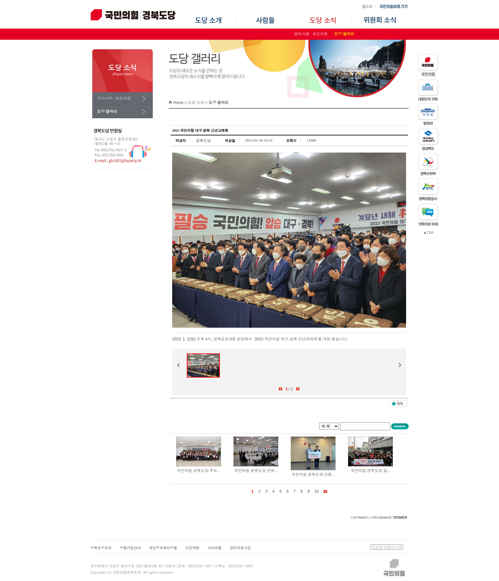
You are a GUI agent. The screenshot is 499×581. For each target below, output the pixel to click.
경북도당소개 (100, 548)
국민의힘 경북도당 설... (370, 470)
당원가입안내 (130, 548)
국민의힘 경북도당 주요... (199, 470)
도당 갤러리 (344, 34)
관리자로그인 (240, 548)
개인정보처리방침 (163, 548)
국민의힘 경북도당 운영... (256, 470)
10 (316, 491)
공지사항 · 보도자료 (311, 34)
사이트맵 (214, 548)
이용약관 (192, 548)
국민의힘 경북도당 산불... (313, 474)
